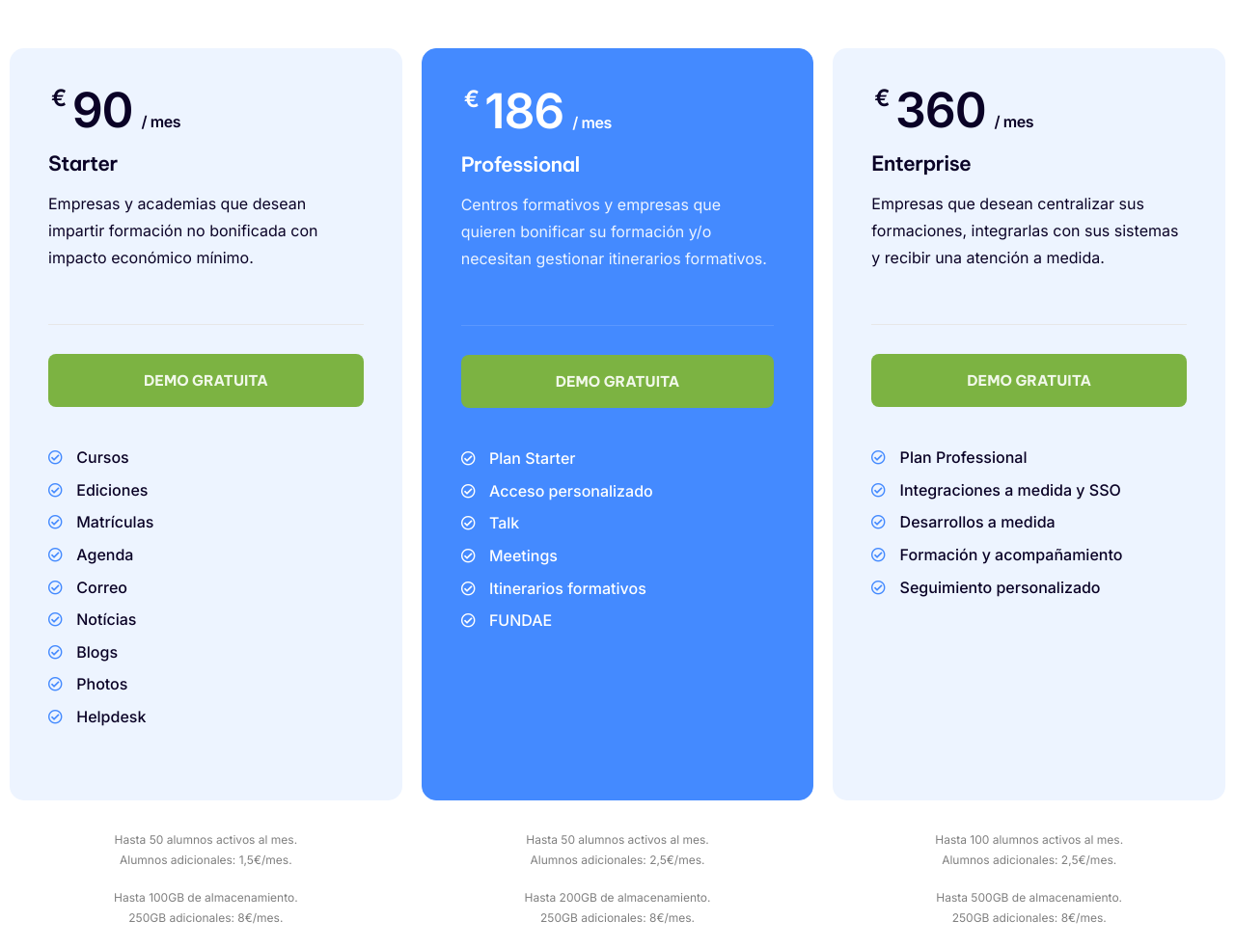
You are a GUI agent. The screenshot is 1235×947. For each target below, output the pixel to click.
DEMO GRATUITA (206, 380)
